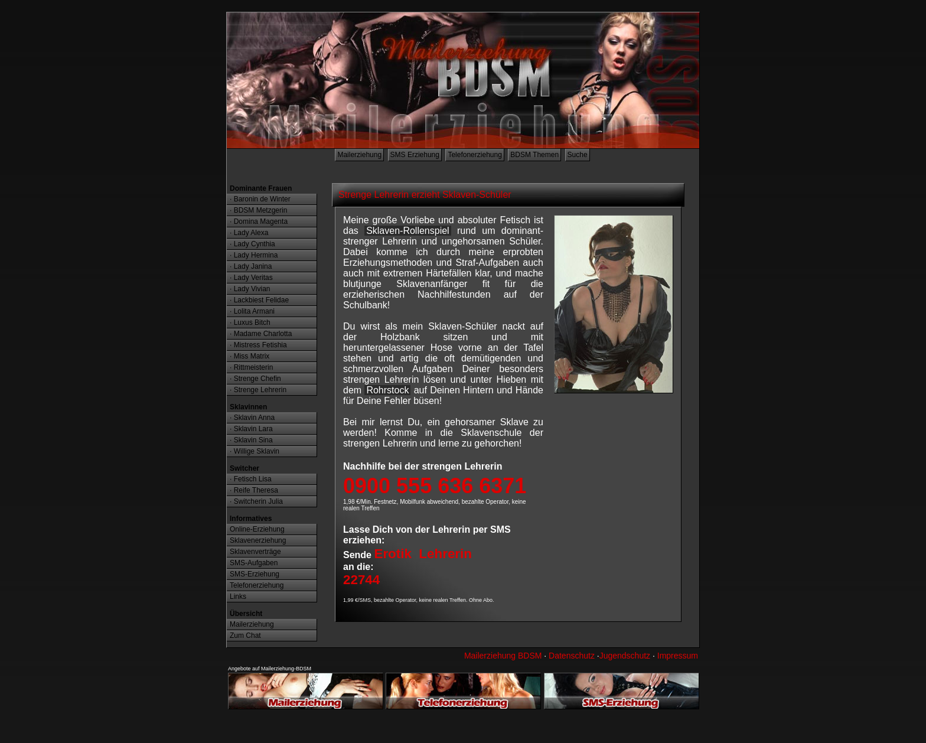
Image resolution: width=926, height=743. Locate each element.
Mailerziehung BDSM (503, 655)
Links (238, 596)
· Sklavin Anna (252, 417)
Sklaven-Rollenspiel (407, 231)
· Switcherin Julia (256, 501)
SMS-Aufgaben (254, 563)
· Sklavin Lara (251, 429)
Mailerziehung (359, 155)
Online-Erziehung (257, 529)
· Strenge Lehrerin (258, 390)
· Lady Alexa (249, 233)
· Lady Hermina (254, 255)
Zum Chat (245, 635)
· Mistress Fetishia (258, 345)
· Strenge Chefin (255, 378)
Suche (578, 155)
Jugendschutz (624, 655)
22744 (361, 579)
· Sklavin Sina (251, 440)
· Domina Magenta (259, 221)
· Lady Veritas (251, 277)
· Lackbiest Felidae (259, 300)
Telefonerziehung (474, 155)
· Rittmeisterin (251, 367)
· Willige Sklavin (254, 451)
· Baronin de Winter (260, 199)
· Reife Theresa (254, 490)
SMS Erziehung (414, 155)
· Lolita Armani (252, 311)
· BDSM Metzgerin (258, 210)
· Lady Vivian (250, 289)
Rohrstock (387, 390)
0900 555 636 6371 (434, 486)
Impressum (677, 655)
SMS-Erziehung (254, 574)
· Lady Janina (251, 266)
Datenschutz (572, 655)
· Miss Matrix (249, 356)
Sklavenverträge (255, 552)
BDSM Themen (534, 155)
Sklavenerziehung (258, 540)
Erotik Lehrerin (422, 553)
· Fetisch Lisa (251, 479)
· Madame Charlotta (261, 334)
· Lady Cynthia (252, 244)
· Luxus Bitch (250, 322)
